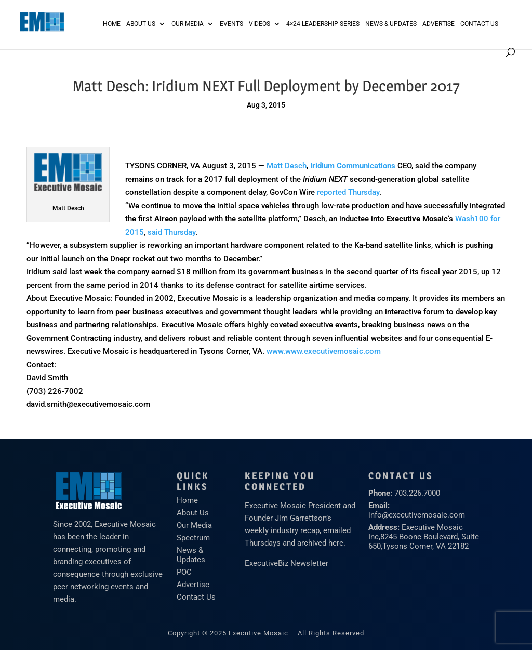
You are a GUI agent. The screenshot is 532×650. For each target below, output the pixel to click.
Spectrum (193, 537)
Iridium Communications (352, 165)
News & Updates (391, 24)
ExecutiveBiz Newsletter (286, 563)
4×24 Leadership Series (323, 24)
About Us (140, 24)
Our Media (187, 24)
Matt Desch (287, 165)
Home (112, 24)
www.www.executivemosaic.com (324, 351)
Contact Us (479, 24)
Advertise (193, 584)
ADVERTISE (438, 24)
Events (231, 24)
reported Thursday (348, 192)
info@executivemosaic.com (416, 515)
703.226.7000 (417, 493)
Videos (259, 24)
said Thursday (171, 232)
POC (184, 572)
